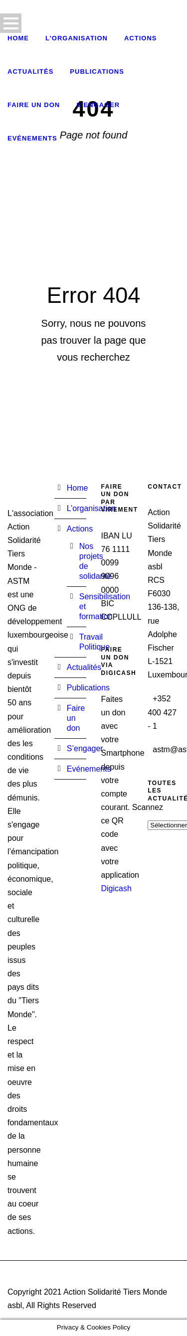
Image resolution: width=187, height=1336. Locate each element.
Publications (97, 71)
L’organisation (76, 38)
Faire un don (33, 105)
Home (18, 38)
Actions (140, 38)
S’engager (98, 105)
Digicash (116, 888)
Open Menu (10, 23)
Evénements (32, 138)
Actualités (30, 71)
